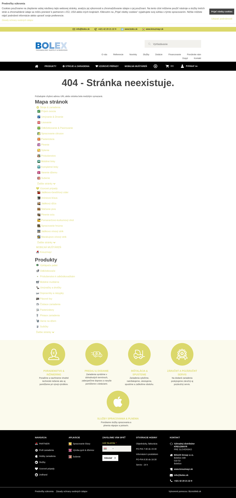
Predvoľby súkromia (44, 491)
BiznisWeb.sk (194, 491)
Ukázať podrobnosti (221, 18)
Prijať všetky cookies (221, 11)
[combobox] (108, 449)
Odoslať (108, 458)
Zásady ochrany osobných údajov (71, 491)
